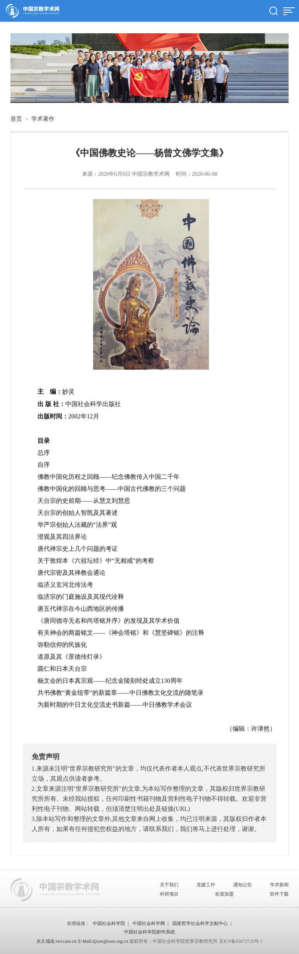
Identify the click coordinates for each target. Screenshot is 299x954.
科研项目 (169, 894)
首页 (16, 119)
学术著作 (42, 119)
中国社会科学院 (109, 923)
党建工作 (206, 884)
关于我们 (169, 884)
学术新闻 (279, 884)
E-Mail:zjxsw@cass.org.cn (103, 941)
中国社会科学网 (149, 923)
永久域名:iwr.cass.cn (56, 941)
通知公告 (242, 884)
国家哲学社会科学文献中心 (200, 923)
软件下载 (279, 894)
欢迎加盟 (224, 894)
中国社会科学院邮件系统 (149, 932)
